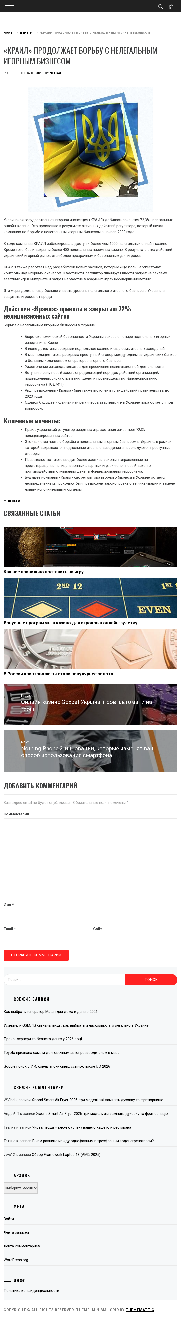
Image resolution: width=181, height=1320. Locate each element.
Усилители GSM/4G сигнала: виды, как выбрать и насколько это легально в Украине (76, 1025)
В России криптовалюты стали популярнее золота (58, 673)
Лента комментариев (22, 1246)
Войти (9, 1219)
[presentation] (41, 886)
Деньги (14, 501)
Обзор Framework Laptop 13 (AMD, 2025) (66, 1154)
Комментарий (16, 814)
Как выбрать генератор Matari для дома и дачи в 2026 (51, 1011)
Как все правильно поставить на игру (44, 571)
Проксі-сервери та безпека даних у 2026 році (43, 1039)
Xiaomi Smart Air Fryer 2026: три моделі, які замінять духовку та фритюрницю (97, 1100)
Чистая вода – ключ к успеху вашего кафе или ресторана (81, 1127)
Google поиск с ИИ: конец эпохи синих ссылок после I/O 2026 (57, 1066)
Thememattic (140, 1310)
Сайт (97, 929)
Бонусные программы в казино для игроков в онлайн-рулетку (70, 622)
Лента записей (16, 1232)
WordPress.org (16, 1260)
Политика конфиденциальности (31, 1290)
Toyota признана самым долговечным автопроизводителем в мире (62, 1052)
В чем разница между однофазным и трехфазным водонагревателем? (93, 1141)
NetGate (56, 73)
